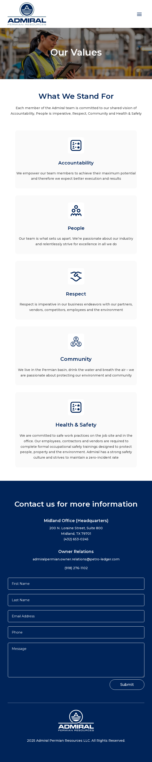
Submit (127, 684)
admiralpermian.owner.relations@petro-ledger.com (76, 559)
